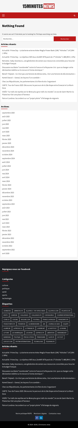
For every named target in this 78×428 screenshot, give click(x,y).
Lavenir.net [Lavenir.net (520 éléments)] (41, 328)
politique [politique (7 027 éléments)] (17, 337)
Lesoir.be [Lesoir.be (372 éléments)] (29, 333)
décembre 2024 (8, 147)
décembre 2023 (8, 192)
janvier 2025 (6, 143)
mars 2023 (6, 227)
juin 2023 (5, 215)
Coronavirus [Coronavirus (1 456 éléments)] (49, 315)
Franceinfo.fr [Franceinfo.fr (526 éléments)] (63, 319)
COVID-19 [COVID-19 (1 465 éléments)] (6, 319)
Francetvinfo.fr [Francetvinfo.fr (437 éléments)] (9, 324)
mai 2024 (5, 173)
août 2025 (6, 116)
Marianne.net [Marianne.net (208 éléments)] (62, 333)
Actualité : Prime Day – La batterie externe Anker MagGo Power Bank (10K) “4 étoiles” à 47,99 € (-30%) (38, 51)
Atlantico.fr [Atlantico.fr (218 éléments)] (65, 311)
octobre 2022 (7, 246)
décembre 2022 (8, 238)
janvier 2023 (6, 234)
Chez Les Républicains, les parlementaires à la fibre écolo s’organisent (29, 81)
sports (4, 295)
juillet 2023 (6, 211)
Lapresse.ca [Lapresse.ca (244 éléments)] (18, 328)
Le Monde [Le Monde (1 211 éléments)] (63, 328)
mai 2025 (5, 128)
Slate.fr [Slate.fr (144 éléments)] (51, 337)
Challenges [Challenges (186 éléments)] (24, 315)
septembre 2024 (8, 158)
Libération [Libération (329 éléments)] (50, 333)
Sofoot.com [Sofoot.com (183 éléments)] (8, 341)
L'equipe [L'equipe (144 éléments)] (65, 324)
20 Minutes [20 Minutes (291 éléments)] (7, 311)
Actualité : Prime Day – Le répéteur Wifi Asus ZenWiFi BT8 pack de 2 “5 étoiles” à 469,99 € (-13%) (38, 57)
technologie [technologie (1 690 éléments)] (38, 341)
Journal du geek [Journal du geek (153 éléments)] (54, 324)
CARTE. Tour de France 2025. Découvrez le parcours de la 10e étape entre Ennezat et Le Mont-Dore (38, 86)
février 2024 (6, 185)
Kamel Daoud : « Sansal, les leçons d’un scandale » (21, 77)
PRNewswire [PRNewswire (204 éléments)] (41, 337)
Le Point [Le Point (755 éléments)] (6, 333)
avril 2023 (5, 223)
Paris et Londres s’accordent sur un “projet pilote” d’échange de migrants (30, 98)
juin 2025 (5, 124)
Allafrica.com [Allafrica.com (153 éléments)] (53, 311)
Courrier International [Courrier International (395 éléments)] (65, 315)
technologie (6, 298)
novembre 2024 (8, 151)
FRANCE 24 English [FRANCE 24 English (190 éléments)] (49, 319)
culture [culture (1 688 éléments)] (15, 319)
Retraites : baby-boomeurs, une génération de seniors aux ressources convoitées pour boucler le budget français (38, 62)
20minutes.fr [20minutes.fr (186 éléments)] (18, 311)
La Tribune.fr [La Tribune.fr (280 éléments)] (29, 328)
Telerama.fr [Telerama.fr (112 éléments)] (50, 341)
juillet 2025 (6, 120)
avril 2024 (5, 177)
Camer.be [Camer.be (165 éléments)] (14, 315)
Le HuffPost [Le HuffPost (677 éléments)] (52, 328)
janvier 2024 (6, 189)
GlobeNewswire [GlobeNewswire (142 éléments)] (34, 324)
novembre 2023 (8, 196)
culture (5, 285)
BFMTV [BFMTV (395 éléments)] (6, 315)
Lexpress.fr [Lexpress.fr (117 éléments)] (40, 333)
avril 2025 (5, 132)
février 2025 (6, 139)
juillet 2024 (6, 166)
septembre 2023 (8, 204)
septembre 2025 (8, 113)
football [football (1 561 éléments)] (36, 319)
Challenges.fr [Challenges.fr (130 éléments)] (36, 315)
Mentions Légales (40, 413)
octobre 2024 (7, 154)
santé (4, 292)
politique (5, 288)
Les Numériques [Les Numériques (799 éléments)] (17, 333)
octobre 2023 (7, 200)
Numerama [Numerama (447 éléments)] (7, 337)
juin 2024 (5, 170)
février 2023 (6, 230)
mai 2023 (5, 219)
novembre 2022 (8, 242)
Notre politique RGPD (24, 413)
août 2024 (6, 162)
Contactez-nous (55, 413)
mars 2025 (6, 135)
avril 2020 (5, 253)
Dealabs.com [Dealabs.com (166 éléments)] (25, 319)
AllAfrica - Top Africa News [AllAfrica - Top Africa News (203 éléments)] (35, 311)
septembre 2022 (8, 249)
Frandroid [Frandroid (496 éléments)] (21, 324)
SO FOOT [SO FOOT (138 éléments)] (60, 337)
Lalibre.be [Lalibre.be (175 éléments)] (7, 328)
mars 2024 (6, 181)
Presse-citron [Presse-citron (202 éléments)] (29, 337)
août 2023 (6, 208)
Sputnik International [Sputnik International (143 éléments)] (23, 341)
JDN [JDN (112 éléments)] (44, 324)
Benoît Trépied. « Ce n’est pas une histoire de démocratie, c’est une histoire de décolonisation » (38, 74)
